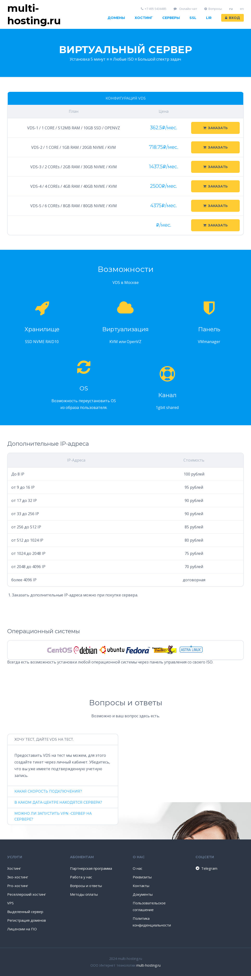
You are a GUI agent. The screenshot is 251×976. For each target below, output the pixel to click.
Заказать (215, 128)
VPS (10, 903)
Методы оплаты (84, 894)
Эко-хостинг (17, 877)
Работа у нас (81, 877)
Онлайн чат (185, 8)
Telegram (206, 868)
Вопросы (213, 8)
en (242, 8)
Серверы (171, 18)
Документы (143, 894)
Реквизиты (142, 877)
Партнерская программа (91, 868)
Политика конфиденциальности (152, 921)
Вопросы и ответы (86, 885)
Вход (232, 18)
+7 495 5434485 (154, 8)
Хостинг (144, 18)
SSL (192, 18)
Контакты (141, 885)
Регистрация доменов (26, 920)
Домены (116, 18)
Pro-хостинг (17, 885)
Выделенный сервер (25, 911)
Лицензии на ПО (22, 928)
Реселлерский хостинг (26, 894)
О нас (137, 868)
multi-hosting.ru (148, 965)
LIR (209, 18)
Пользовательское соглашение (149, 906)
